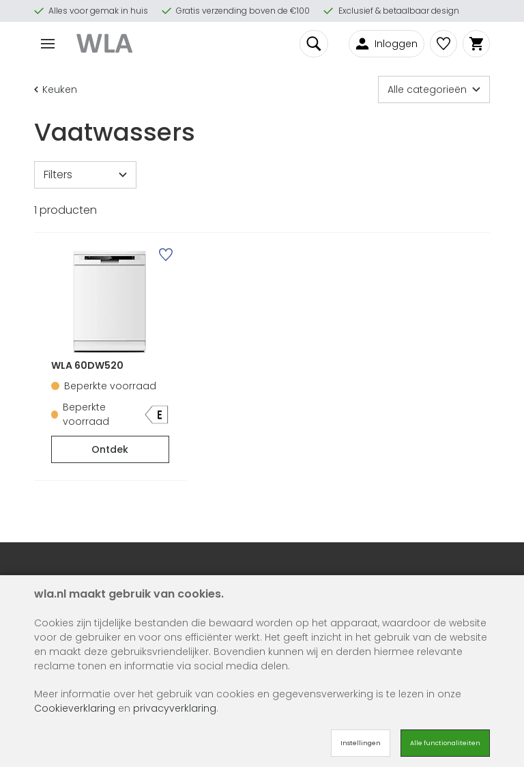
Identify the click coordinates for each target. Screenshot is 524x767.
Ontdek (109, 449)
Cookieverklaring (74, 708)
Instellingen (360, 743)
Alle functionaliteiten (445, 743)
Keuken (55, 89)
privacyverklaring (174, 708)
